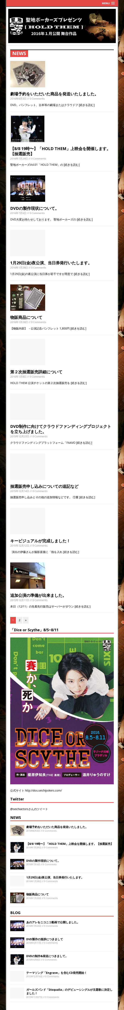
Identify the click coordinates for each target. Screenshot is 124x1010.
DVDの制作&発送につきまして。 (47, 956)
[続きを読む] (87, 105)
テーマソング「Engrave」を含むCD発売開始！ (56, 973)
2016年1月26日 (19, 322)
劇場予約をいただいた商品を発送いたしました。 (54, 94)
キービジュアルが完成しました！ (40, 541)
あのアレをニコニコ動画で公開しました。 (53, 922)
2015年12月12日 (19, 545)
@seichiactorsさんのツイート (29, 809)
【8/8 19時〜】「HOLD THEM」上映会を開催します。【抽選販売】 (60, 151)
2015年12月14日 (19, 491)
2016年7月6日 (18, 213)
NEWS (15, 817)
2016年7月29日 (19, 158)
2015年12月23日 (19, 436)
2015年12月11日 (19, 600)
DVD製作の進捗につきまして (44, 939)
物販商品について (26, 317)
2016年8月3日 (18, 98)
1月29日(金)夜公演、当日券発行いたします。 (51, 263)
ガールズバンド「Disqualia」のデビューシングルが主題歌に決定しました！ (69, 991)
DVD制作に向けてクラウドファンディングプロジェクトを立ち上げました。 (60, 429)
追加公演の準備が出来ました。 (38, 595)
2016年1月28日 (19, 267)
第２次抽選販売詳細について (36, 372)
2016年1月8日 (18, 376)
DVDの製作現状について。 (34, 208)
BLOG (15, 912)
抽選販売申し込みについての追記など (44, 486)
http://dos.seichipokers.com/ (43, 790)
